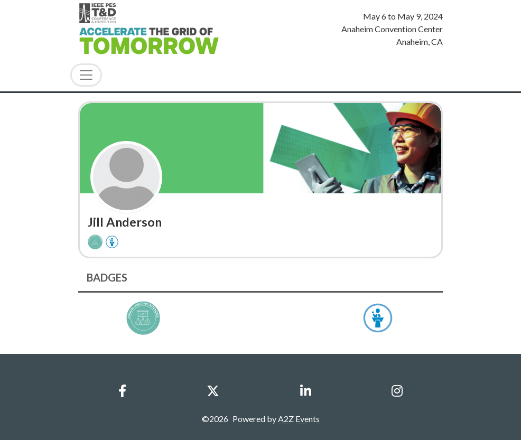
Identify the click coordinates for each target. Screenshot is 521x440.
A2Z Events (299, 419)
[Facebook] (123, 391)
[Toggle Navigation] (86, 75)
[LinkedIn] (305, 391)
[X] (213, 391)
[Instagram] (396, 391)
